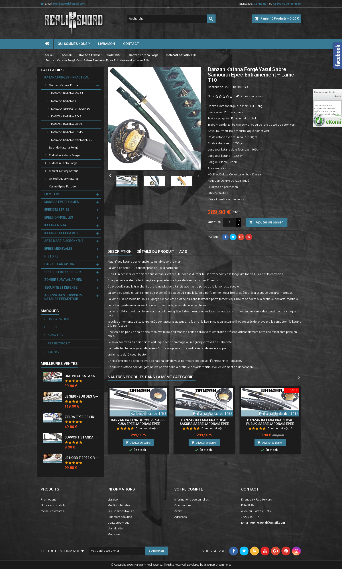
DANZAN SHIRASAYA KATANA (70, 108)
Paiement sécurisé (120, 517)
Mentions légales (119, 505)
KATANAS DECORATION (61, 233)
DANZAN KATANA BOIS (66, 116)
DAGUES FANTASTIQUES (62, 264)
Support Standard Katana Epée (82, 437)
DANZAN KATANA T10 (65, 101)
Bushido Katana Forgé (64, 147)
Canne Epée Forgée (62, 186)
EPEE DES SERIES (56, 210)
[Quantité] (229, 222)
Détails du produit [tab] (155, 251)
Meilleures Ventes (59, 364)
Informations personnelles (191, 499)
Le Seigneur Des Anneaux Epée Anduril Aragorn (82, 396)
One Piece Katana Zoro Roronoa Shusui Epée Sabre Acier (82, 376)
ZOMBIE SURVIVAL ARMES (63, 280)
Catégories (52, 70)
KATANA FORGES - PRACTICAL (66, 77)
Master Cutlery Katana (64, 171)
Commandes (182, 505)
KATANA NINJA (55, 225)
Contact (250, 489)
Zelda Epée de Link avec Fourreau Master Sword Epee (82, 417)
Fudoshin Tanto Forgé (63, 163)
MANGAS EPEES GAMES (61, 202)
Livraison (106, 44)
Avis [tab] (183, 251)
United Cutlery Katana (63, 178)
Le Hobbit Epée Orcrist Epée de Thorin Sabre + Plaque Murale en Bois (82, 458)
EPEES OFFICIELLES (58, 217)
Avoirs (178, 511)
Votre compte (188, 489)
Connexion (261, 3)
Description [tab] (120, 251)
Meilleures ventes (52, 511)
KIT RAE (52, 327)
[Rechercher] (171, 18)
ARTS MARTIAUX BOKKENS (63, 241)
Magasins (114, 534)
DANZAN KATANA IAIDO (66, 124)
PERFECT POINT (58, 343)
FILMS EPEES (53, 194)
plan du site (115, 528)
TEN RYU (53, 351)
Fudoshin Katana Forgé (64, 155)
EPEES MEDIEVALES (58, 248)
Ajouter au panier (266, 222)
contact (131, 44)
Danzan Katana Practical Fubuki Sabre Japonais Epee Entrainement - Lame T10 (270, 424)
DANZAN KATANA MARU (67, 93)
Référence (215, 87)
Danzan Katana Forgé (63, 85)
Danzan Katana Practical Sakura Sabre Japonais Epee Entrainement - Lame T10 (204, 424)
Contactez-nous (118, 522)
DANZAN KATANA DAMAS (68, 132)
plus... (338, 115)
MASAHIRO (55, 335)
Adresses (180, 517)
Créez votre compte (287, 3)
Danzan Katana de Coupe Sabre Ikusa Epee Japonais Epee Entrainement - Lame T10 (138, 424)
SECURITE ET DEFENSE (60, 287)
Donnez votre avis (251, 96)
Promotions (48, 499)
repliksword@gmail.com (69, 3)
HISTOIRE (51, 256)
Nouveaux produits (53, 505)
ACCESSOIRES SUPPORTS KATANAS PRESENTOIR (63, 297)
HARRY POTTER (58, 319)
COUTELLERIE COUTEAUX (62, 272)
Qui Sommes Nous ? (74, 44)
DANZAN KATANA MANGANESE (71, 140)
